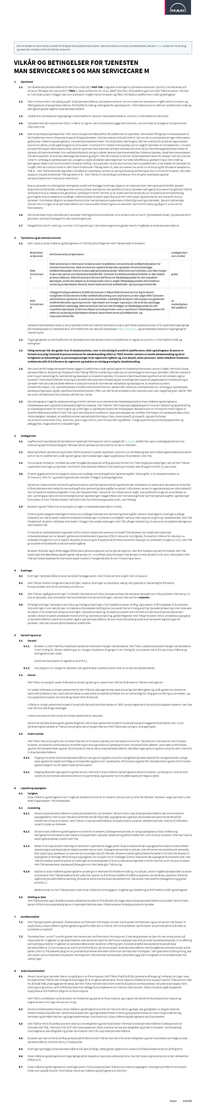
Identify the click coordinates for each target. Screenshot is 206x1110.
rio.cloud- (129, 441)
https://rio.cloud (127, 329)
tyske (160, 45)
